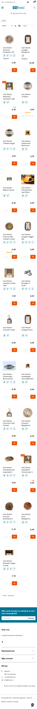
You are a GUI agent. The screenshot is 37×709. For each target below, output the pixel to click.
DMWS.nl (3, 702)
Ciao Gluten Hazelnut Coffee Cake (9, 283)
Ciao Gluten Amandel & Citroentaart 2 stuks (27, 469)
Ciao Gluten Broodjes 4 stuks (26, 283)
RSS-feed (10, 702)
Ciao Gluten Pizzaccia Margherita (26, 423)
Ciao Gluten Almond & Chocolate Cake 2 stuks (9, 96)
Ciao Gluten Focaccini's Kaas (9, 328)
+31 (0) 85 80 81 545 (8, 2)
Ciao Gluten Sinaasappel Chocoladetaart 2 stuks (28, 376)
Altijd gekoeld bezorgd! (18, 13)
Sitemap (16, 702)
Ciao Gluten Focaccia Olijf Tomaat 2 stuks (9, 236)
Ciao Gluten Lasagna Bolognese (26, 50)
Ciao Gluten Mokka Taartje (8, 189)
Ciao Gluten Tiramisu (26, 95)
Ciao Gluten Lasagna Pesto (27, 328)
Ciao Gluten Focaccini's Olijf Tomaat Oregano (9, 423)
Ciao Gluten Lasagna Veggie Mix (27, 236)
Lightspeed (22, 698)
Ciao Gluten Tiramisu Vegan (9, 142)
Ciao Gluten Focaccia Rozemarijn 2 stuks (8, 516)
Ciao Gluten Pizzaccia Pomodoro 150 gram (8, 50)
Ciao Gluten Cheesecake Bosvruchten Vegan (8, 376)
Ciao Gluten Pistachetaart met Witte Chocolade (27, 190)
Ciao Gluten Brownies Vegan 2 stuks (9, 563)
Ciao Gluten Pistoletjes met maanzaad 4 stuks (9, 469)
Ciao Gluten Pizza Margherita (26, 516)
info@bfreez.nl (8, 680)
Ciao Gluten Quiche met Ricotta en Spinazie (26, 143)
